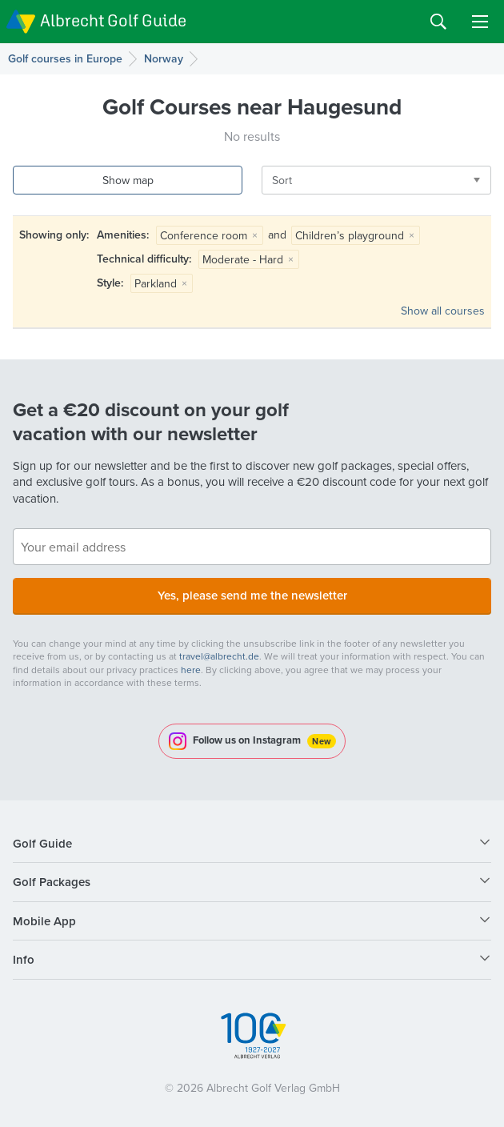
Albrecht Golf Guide (113, 20)
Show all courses (443, 311)
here (191, 669)
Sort (282, 180)
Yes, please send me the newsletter (252, 595)
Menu (480, 21)
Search (438, 21)
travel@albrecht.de (219, 656)
